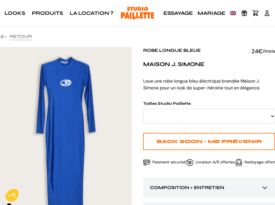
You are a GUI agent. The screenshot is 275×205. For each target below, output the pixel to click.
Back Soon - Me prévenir (209, 141)
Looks (15, 13)
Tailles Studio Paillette (209, 112)
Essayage (178, 13)
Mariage (211, 13)
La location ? (91, 13)
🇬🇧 (233, 13)
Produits (47, 13)
